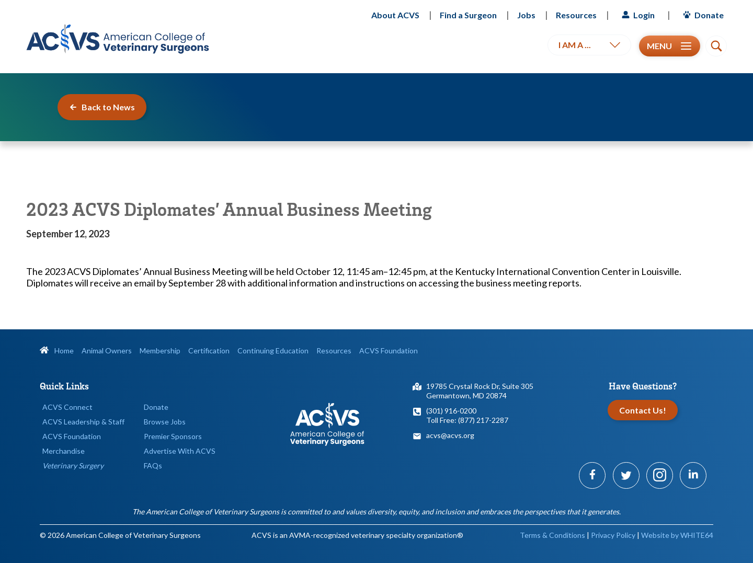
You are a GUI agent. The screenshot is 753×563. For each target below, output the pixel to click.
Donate (702, 15)
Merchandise (63, 450)
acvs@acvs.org (450, 435)
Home (57, 350)
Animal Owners (107, 350)
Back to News (102, 107)
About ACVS (395, 15)
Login (637, 15)
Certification (209, 350)
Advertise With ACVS (179, 450)
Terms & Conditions (552, 535)
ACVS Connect (67, 407)
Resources (576, 15)
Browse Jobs (165, 421)
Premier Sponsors (173, 436)
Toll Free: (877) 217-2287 (467, 420)
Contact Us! (642, 410)
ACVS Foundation (388, 350)
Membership (160, 350)
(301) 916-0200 (451, 410)
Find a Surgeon (468, 15)
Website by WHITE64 (677, 535)
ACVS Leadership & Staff (83, 421)
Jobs (526, 15)
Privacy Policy (613, 535)
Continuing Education (273, 350)
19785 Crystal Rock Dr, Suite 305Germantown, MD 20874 (479, 391)
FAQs (153, 465)
